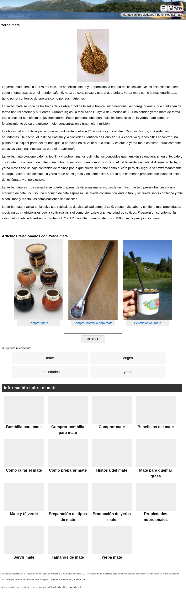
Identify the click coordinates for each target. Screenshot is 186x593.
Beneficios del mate (147, 323)
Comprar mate (38, 323)
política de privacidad (57, 587)
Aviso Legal (75, 587)
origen (128, 358)
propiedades (50, 372)
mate (50, 358)
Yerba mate (10, 25)
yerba (128, 372)
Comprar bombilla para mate (93, 323)
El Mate (171, 8)
